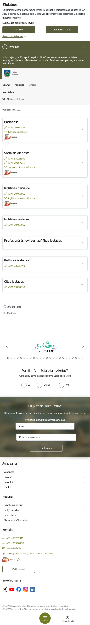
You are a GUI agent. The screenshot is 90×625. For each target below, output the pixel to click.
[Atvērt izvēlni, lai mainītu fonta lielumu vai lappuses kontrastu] (67, 619)
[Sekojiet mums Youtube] (11, 589)
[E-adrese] (10, 137)
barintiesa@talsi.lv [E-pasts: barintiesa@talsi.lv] (17, 131)
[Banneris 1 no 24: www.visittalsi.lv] (45, 346)
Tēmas (21, 426)
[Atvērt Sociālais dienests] (82, 163)
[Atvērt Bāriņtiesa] (82, 130)
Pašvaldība (9, 482)
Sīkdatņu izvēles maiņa (16, 520)
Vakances (9, 471)
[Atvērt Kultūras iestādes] (82, 263)
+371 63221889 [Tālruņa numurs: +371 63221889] (16, 158)
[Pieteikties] (46, 448)
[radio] (25, 385)
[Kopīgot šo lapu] (45, 313)
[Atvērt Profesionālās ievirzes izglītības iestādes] (82, 243)
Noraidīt (18, 29)
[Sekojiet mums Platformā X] (4, 589)
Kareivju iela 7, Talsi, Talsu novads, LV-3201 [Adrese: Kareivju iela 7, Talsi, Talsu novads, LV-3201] (29, 553)
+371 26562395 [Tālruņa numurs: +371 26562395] (17, 127)
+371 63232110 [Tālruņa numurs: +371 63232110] (16, 265)
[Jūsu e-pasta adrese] (46, 437)
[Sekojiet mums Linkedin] (32, 589)
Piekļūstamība (11, 510)
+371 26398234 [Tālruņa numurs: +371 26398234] (15, 543)
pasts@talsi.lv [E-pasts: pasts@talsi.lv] (13, 548)
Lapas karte (10, 515)
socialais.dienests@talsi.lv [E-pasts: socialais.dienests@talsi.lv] (21, 167)
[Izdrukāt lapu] (45, 307)
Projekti (8, 477)
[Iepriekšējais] (7, 346)
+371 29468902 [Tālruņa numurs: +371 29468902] (17, 193)
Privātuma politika (13, 505)
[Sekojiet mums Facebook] (18, 589)
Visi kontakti (18, 569)
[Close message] (85, 47)
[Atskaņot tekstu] (15, 99)
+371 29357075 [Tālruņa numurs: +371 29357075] (16, 162)
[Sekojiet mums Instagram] (25, 589)
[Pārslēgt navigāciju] (45, 618)
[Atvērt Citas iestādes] (82, 285)
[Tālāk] (83, 346)
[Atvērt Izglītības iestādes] (82, 222)
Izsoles (7, 487)
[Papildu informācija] (18, 559)
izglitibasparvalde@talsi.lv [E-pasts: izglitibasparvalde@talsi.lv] (21, 198)
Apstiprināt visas (62, 29)
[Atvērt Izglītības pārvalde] (82, 196)
